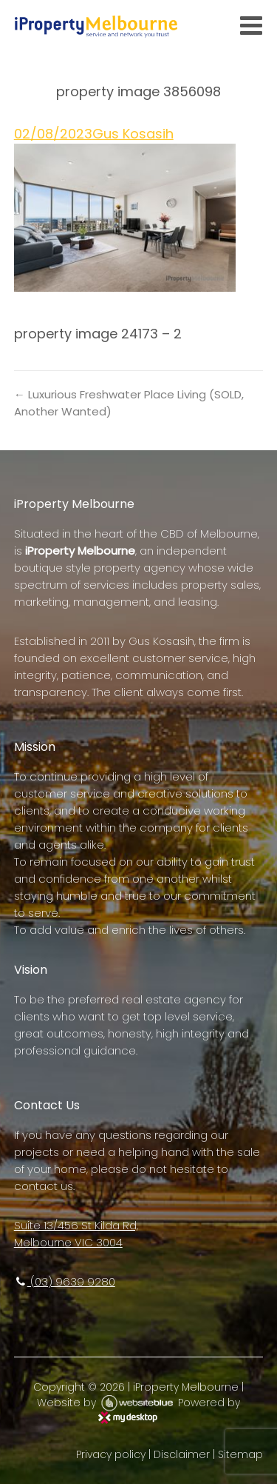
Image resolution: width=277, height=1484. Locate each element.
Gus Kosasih (133, 133)
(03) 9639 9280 (64, 1281)
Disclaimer (182, 1454)
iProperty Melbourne (186, 1387)
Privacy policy (111, 1454)
